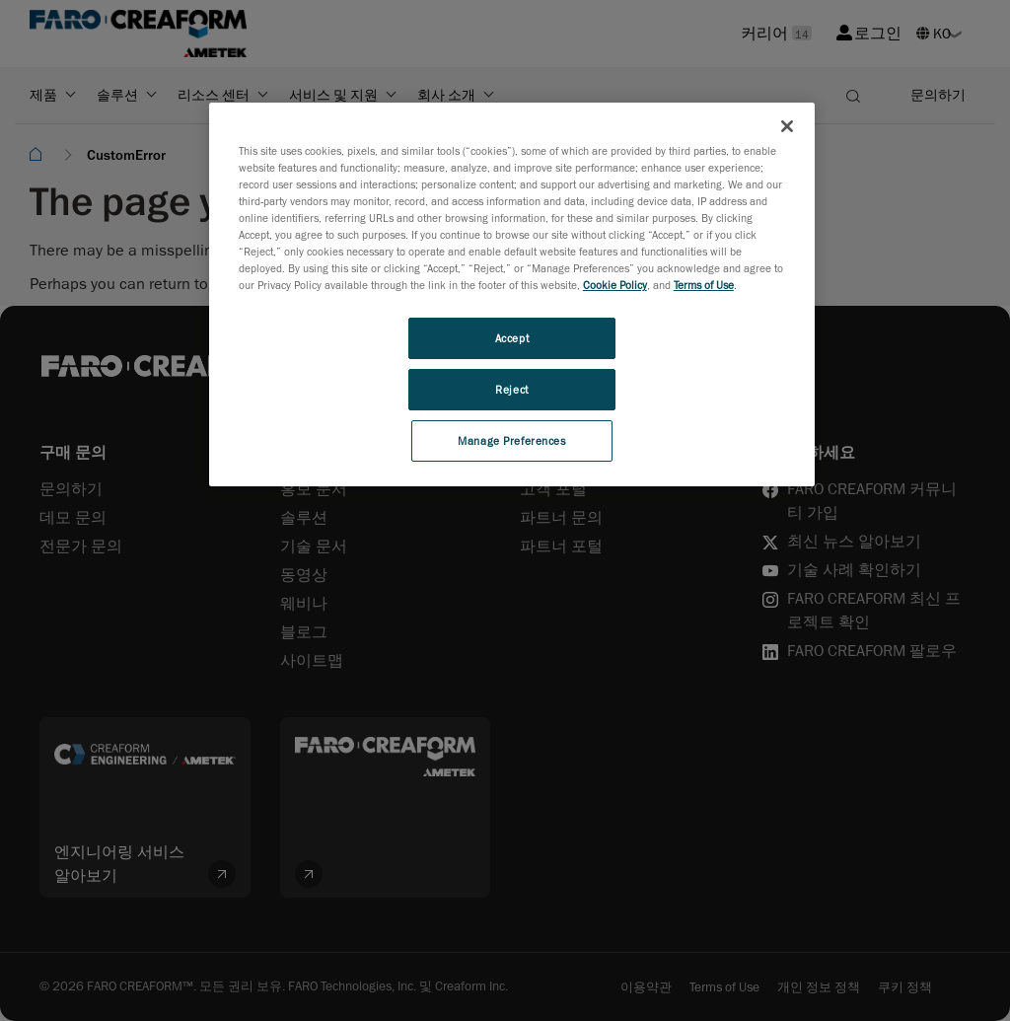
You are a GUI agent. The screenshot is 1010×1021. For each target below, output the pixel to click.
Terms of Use (704, 284)
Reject (511, 389)
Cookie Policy (615, 284)
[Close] (787, 126)
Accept (512, 337)
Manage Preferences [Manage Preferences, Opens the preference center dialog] (511, 440)
